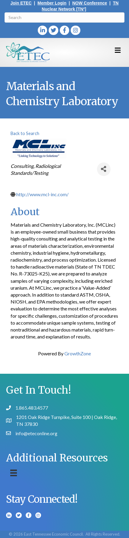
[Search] (64, 17)
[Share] (104, 169)
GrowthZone (77, 353)
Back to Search (25, 133)
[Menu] (13, 472)
